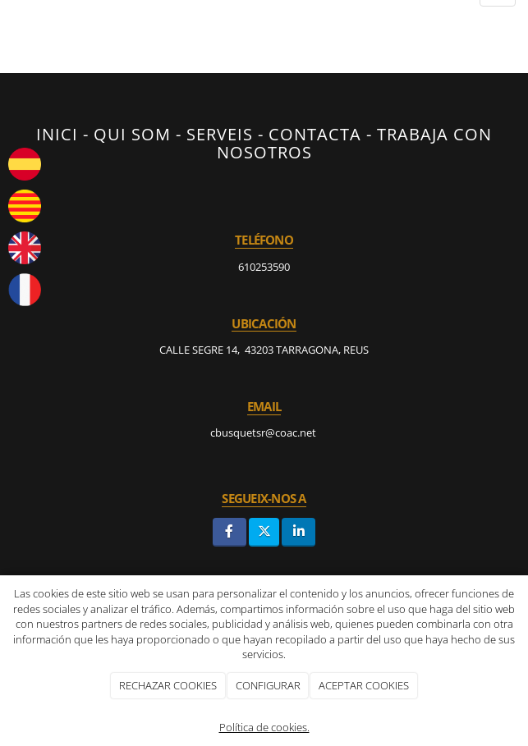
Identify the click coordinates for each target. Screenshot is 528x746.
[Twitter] (264, 532)
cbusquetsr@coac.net (264, 432)
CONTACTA (315, 133)
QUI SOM (132, 133)
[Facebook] (229, 532)
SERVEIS (219, 133)
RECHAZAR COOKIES (168, 685)
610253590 (264, 266)
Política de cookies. (264, 727)
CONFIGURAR (268, 685)
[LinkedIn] (298, 532)
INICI (57, 133)
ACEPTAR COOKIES (364, 685)
